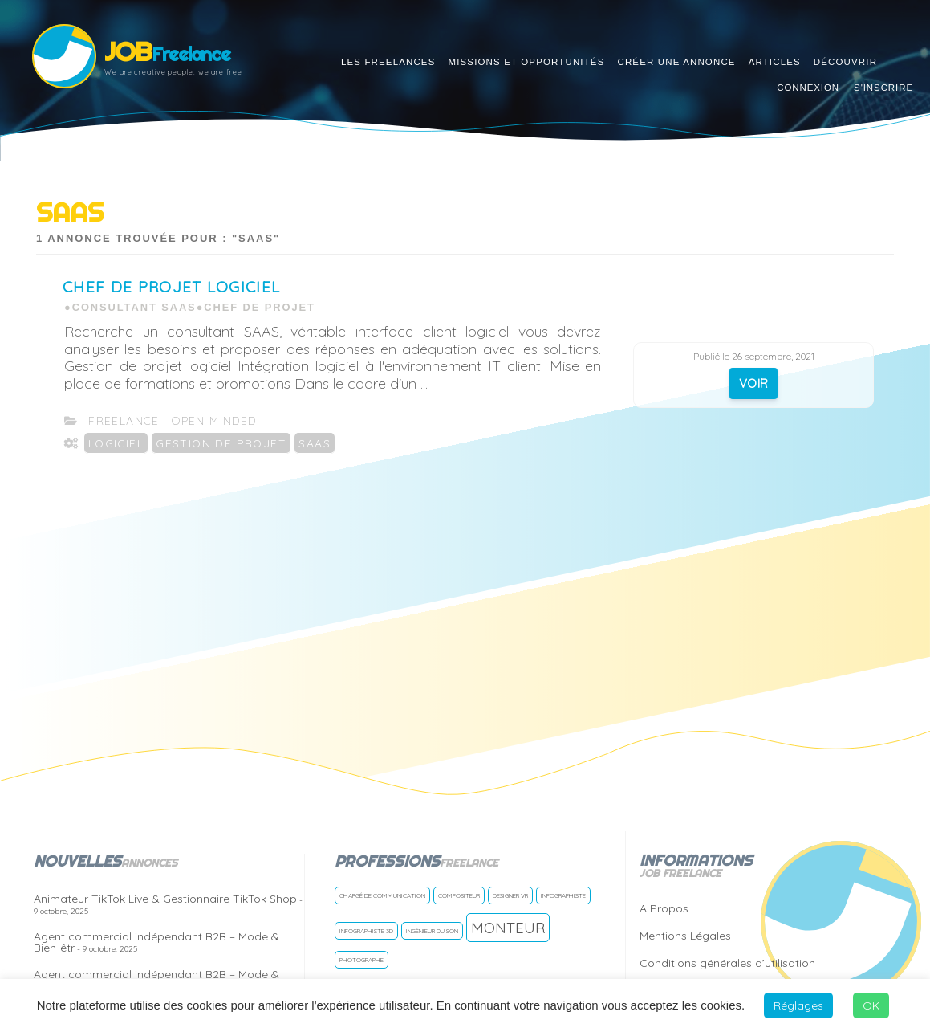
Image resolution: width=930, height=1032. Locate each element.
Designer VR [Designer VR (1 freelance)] (510, 895)
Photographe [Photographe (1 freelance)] (361, 960)
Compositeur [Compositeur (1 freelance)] (459, 895)
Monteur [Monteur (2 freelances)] (508, 927)
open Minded (214, 421)
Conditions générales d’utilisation (727, 963)
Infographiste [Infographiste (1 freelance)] (563, 895)
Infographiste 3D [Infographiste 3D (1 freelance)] (366, 931)
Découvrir (845, 62)
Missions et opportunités (526, 62)
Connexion (808, 87)
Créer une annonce (676, 62)
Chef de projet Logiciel (171, 286)
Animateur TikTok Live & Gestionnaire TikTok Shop (168, 903)
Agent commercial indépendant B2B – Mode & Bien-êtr (156, 942)
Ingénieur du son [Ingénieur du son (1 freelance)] (432, 931)
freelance (124, 421)
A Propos (664, 909)
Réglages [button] (798, 1005)
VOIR (754, 383)
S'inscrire (883, 87)
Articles (775, 62)
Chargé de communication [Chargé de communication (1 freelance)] (382, 895)
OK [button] (871, 1005)
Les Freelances (388, 62)
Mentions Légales (685, 935)
